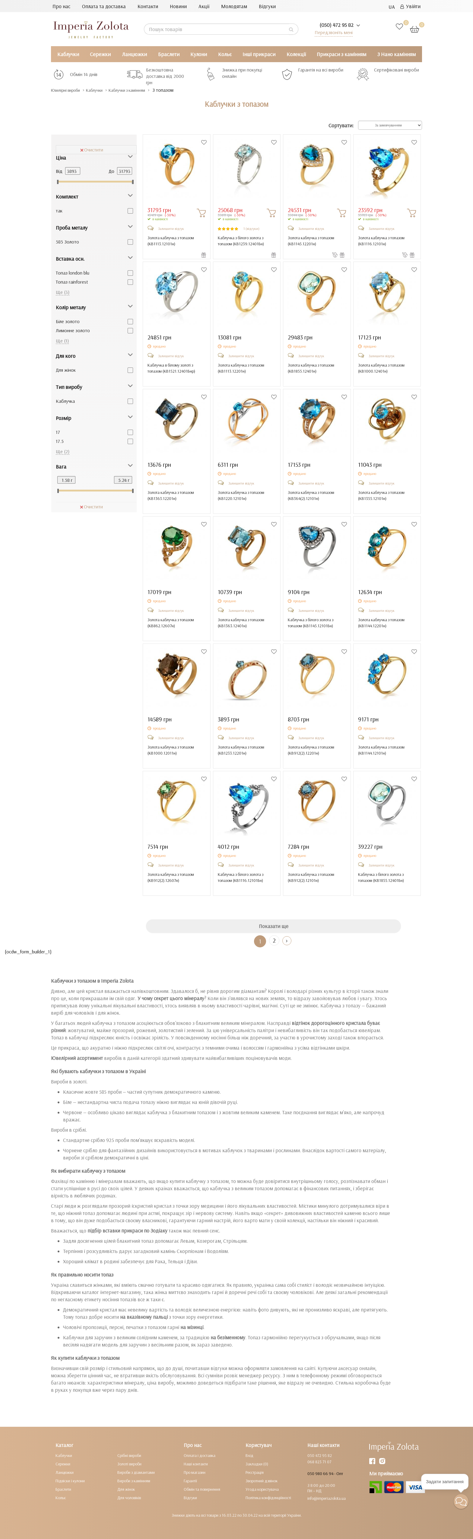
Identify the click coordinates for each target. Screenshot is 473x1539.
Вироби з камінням (133, 1480)
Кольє (225, 54)
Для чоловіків (129, 1497)
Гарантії (190, 1480)
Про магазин (194, 1472)
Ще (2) (62, 451)
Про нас (61, 6)
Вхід (249, 1455)
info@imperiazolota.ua (326, 1498)
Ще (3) (62, 292)
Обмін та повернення (202, 1489)
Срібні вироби (129, 1455)
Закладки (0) (257, 1464)
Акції (203, 6)
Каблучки (68, 54)
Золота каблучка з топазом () (171, 240)
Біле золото (68, 321)
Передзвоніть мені (332, 32)
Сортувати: (341, 125)
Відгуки (267, 6)
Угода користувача (262, 1489)
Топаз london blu (72, 273)
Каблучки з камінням (145, 90)
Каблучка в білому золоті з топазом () (171, 368)
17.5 (60, 441)
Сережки (100, 54)
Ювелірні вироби (70, 90)
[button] (461, 1501)
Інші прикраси (259, 54)
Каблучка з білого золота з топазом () (241, 240)
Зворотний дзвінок (262, 1480)
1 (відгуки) (251, 228)
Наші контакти (196, 1464)
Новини (178, 6)
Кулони (198, 54)
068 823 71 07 (319, 1461)
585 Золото (67, 242)
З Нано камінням (396, 54)
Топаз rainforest (72, 282)
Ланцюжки (134, 54)
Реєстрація (255, 1472)
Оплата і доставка (199, 1455)
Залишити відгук (171, 228)
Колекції (296, 54)
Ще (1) (62, 341)
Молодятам (234, 6)
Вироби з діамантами (136, 1472)
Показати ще (273, 926)
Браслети (168, 54)
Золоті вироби (129, 1464)
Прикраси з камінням (341, 54)
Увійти (410, 6)
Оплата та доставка (104, 6)
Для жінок (66, 370)
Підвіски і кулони (70, 1480)
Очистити (91, 150)
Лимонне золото (73, 330)
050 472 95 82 (319, 1455)
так (59, 211)
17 (58, 432)
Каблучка (65, 401)
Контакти (148, 6)
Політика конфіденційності (268, 1497)
